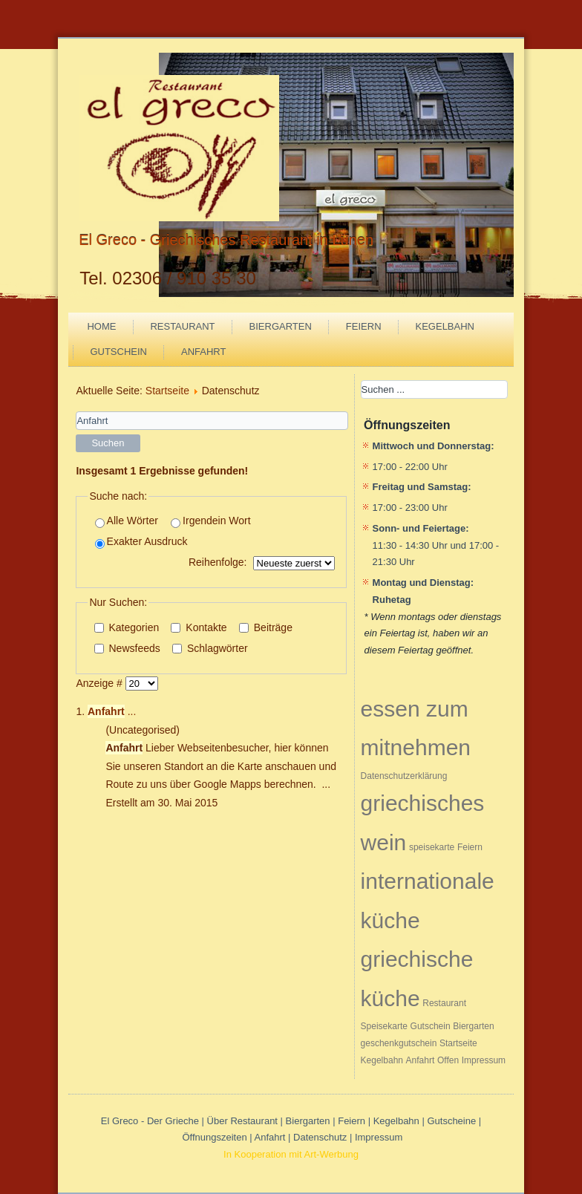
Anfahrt (203, 351)
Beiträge (265, 627)
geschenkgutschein (399, 1043)
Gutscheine (451, 1120)
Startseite (167, 391)
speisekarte (431, 847)
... (112, 711)
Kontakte (198, 627)
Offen (448, 1060)
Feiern (364, 326)
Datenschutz (321, 1137)
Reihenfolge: (218, 562)
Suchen (107, 442)
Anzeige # (100, 683)
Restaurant (182, 326)
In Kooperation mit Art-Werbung (291, 1154)
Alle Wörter (126, 521)
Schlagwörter (210, 648)
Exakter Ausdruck (141, 541)
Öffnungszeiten (214, 1137)
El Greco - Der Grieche (150, 1120)
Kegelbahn (445, 326)
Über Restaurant (242, 1120)
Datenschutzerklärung (404, 776)
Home (101, 326)
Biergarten (280, 326)
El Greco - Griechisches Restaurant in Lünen (226, 240)
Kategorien (127, 627)
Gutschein (118, 351)
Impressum (484, 1060)
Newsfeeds (127, 648)
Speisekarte (384, 1026)
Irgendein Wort (211, 521)
